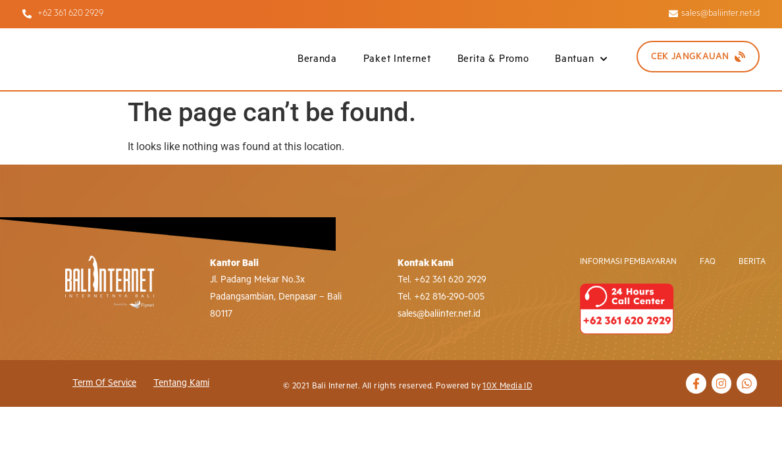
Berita (752, 262)
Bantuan (581, 59)
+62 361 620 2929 (450, 280)
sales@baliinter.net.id (439, 314)
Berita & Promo (493, 59)
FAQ (708, 262)
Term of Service (104, 383)
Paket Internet (397, 59)
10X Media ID (507, 386)
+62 (422, 297)
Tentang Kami (181, 383)
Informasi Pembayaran (628, 262)
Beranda (317, 59)
